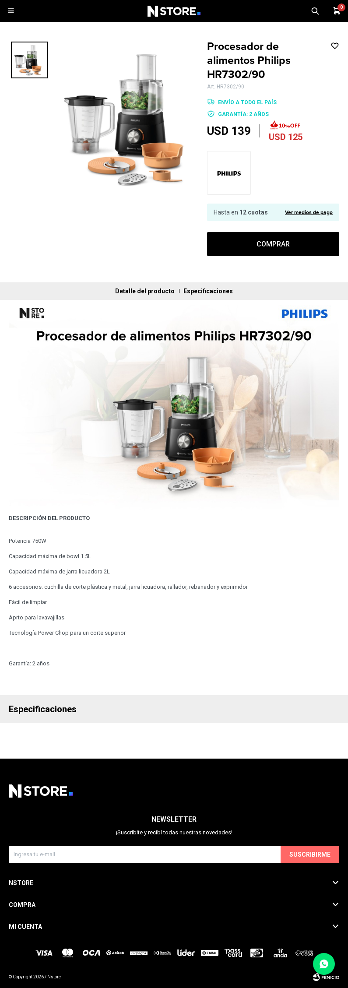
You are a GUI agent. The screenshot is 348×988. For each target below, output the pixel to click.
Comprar (273, 244)
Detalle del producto (145, 291)
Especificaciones (208, 291)
